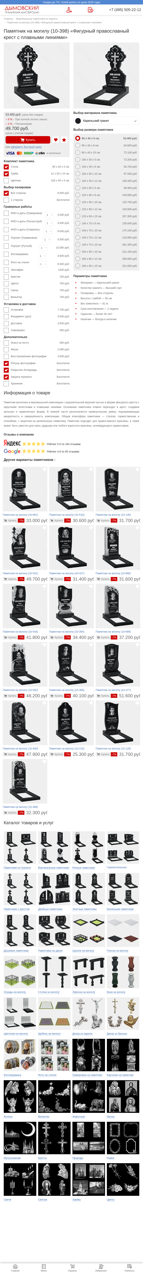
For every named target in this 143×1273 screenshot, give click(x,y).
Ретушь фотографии (40, 363)
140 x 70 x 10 (109, 230)
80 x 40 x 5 (109, 138)
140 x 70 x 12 (109, 237)
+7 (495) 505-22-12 (125, 10)
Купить (28, 140)
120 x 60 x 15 (109, 216)
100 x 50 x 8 (109, 166)
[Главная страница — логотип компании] (22, 9)
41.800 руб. (34, 637)
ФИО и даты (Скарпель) (25, 229)
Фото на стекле (20, 262)
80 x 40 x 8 (109, 145)
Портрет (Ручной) (21, 245)
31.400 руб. (80, 579)
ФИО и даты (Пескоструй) (26, 221)
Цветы (40, 283)
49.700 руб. (34, 579)
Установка (40, 310)
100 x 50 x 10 (109, 173)
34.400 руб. (80, 637)
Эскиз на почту (40, 343)
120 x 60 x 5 (109, 187)
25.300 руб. (80, 754)
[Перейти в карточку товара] (10, 520)
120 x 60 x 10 (109, 202)
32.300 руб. (34, 812)
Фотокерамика (19, 254)
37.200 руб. (127, 637)
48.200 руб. (34, 695)
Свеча (40, 290)
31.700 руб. (127, 520)
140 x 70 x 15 (109, 244)
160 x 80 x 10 (109, 251)
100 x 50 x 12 (109, 180)
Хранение (40, 384)
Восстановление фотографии (40, 356)
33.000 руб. (34, 520)
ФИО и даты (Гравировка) (26, 213)
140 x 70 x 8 (109, 223)
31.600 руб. (127, 579)
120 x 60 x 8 (109, 195)
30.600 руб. (80, 520)
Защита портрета (40, 377)
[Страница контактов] (90, 9)
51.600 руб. (127, 695)
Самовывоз (40, 330)
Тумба (40, 174)
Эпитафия (40, 270)
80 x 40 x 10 (109, 152)
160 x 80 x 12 (109, 258)
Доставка (40, 323)
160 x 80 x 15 (109, 265)
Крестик (40, 277)
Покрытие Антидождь (40, 370)
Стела (40, 167)
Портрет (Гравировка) (24, 237)
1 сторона (40, 200)
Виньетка (40, 297)
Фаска (40, 349)
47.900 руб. (34, 754)
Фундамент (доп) (40, 316)
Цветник (40, 181)
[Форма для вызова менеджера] (69, 9)
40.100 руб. (80, 695)
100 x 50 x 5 (109, 159)
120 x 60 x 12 (109, 209)
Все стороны (40, 193)
